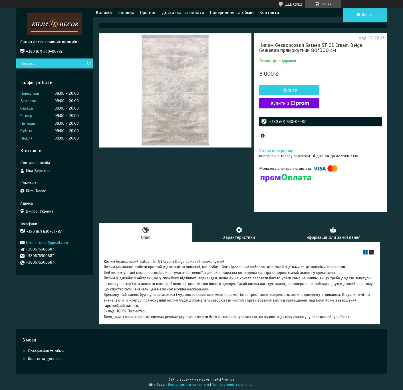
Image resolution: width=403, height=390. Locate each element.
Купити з (290, 103)
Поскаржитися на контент (188, 385)
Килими (104, 12)
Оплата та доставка (45, 358)
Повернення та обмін (232, 12)
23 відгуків (293, 4)
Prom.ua (228, 379)
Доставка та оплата (183, 12)
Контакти (269, 12)
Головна (126, 12)
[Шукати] (88, 63)
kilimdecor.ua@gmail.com (47, 242)
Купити (290, 90)
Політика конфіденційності (233, 385)
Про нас (148, 12)
